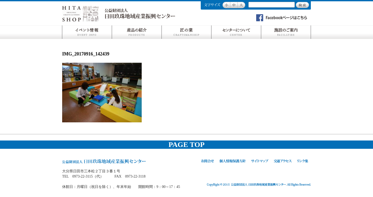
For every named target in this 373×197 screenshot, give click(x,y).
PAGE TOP (186, 144)
